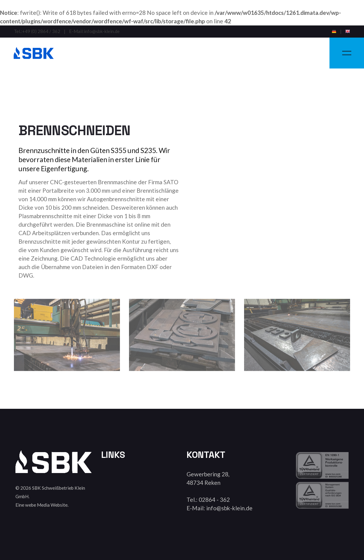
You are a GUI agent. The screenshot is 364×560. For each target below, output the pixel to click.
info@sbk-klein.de (102, 31)
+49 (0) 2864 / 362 (41, 31)
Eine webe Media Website (41, 505)
